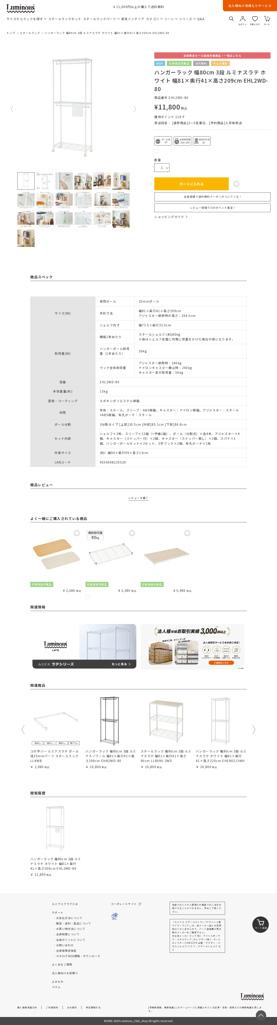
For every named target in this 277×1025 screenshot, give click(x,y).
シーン (171, 19)
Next (135, 109)
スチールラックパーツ (101, 19)
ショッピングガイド (170, 217)
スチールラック (30, 33)
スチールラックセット (65, 19)
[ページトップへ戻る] (261, 1015)
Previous (12, 109)
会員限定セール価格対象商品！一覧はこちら (213, 55)
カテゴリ (154, 19)
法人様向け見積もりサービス (250, 5)
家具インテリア (133, 19)
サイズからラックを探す (26, 19)
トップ (10, 33)
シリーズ (187, 19)
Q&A (201, 19)
